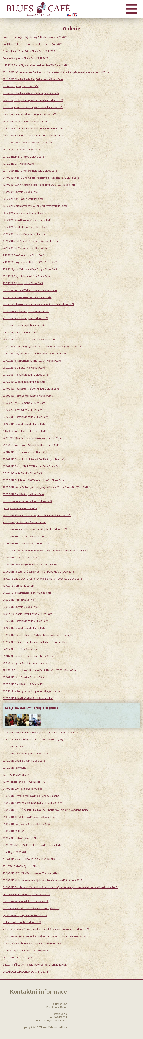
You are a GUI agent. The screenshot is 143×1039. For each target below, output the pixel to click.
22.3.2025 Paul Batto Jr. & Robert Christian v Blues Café (33, 128)
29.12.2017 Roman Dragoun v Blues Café (25, 621)
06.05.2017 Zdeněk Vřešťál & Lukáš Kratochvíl (28, 698)
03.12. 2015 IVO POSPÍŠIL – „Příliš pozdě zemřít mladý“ (32, 845)
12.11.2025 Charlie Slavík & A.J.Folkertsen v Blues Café (33, 79)
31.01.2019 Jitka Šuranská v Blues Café (24, 522)
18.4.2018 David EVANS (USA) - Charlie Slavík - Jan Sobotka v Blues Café (42, 578)
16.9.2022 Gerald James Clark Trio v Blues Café (29, 339)
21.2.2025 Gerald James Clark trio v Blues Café (28, 142)
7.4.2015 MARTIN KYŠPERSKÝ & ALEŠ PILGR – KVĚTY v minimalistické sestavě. (45, 936)
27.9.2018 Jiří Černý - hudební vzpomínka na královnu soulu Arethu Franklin (45, 550)
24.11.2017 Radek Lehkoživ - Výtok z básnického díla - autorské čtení (41, 635)
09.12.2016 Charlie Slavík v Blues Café (24, 760)
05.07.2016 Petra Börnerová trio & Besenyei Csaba (31, 795)
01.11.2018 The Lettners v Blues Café (23, 536)
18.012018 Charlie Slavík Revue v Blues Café (27, 613)
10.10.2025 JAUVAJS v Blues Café (20, 86)
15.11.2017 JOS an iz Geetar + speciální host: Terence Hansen (37, 642)
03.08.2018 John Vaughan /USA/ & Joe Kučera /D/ (30, 564)
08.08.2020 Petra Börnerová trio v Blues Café (28, 395)
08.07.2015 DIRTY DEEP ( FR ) (18, 957)
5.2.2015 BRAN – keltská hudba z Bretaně (25, 901)
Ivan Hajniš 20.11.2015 (15, 852)
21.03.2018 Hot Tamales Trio (18, 599)
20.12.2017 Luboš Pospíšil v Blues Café (24, 628)
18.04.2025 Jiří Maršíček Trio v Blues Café (25, 121)
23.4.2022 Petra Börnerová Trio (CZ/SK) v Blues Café (32, 360)
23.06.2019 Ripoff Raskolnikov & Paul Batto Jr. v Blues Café (35, 459)
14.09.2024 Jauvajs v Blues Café (20, 191)
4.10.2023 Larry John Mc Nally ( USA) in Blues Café (30, 262)
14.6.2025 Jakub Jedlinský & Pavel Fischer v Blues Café (33, 100)
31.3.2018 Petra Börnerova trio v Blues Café (27, 592)
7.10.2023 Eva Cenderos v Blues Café (23, 255)
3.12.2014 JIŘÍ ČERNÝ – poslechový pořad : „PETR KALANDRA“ (36, 964)
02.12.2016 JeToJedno (14, 767)
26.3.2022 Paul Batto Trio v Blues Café (24, 367)
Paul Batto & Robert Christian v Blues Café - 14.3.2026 (32, 44)
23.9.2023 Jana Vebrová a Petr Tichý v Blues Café (30, 269)
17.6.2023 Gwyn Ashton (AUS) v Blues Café (26, 276)
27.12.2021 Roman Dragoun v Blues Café (25, 374)
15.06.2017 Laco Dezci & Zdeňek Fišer (23, 677)
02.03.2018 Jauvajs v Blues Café (20, 606)
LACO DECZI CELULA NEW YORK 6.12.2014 (25, 971)
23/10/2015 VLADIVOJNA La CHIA (20, 866)
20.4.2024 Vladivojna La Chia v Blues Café (26, 213)
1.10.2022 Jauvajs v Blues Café (19, 332)
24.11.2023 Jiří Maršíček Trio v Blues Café (25, 248)
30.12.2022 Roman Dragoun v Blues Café (25, 318)
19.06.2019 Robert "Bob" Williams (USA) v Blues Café (32, 466)
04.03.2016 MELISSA (13, 831)
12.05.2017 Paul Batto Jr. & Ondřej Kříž (23, 684)
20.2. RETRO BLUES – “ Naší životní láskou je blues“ (31, 908)
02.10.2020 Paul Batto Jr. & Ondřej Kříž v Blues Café (31, 388)
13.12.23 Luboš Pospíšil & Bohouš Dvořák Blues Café (32, 241)
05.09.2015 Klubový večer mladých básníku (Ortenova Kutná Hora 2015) (42, 880)
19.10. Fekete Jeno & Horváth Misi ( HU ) (24, 781)
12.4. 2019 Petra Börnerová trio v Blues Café (27, 501)
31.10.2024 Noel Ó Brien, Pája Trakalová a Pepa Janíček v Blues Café (41, 177)
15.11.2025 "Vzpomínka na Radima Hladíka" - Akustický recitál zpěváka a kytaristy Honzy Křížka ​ (56, 72)
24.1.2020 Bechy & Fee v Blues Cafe (22, 409)
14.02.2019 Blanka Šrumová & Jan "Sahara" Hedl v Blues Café (37, 515)
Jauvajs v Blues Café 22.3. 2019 (20, 508)
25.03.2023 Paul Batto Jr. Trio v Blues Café (26, 311)
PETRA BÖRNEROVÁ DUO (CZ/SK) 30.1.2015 (26, 894)
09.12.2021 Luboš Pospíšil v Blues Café (24, 381)
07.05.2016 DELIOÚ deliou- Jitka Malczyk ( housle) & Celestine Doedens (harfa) (46, 810)
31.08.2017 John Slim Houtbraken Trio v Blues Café (31, 656)
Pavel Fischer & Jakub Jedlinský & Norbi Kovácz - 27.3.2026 (35, 37)
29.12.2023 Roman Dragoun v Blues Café (25, 234)
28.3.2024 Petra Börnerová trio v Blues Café (27, 220)
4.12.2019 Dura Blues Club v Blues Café (24, 431)
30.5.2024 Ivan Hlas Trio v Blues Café (23, 198)
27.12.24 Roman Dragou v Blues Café (23, 156)
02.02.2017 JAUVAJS (13, 746)
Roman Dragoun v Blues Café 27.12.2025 (25, 58)
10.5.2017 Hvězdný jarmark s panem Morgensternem (32, 691)
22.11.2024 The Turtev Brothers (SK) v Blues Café (30, 170)
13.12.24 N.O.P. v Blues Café (18, 163)
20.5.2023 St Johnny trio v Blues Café (23, 283)
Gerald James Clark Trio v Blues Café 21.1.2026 (29, 51)
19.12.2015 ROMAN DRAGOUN (19, 838)
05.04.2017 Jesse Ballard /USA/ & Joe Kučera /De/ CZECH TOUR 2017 (40, 732)
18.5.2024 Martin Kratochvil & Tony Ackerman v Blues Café (35, 206)
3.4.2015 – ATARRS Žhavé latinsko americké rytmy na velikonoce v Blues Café (46, 929)
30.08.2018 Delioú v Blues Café (20, 557)
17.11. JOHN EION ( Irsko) (16, 774)
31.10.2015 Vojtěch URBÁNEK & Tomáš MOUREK (29, 859)
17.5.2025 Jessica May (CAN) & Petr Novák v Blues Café (33, 107)
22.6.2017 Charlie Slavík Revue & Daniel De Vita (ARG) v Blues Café (40, 670)
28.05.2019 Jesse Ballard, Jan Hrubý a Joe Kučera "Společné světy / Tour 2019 (45, 487)
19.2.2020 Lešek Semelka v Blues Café (24, 402)
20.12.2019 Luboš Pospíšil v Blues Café (24, 424)
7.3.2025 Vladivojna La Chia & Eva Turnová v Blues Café (34, 135)
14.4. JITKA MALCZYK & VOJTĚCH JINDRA (31, 708)
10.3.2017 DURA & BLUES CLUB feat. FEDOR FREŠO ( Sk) (33, 739)
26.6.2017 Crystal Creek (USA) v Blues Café (26, 663)
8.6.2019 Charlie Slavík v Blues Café (22, 473)
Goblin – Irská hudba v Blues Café (22, 922)
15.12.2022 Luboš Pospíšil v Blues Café (24, 325)
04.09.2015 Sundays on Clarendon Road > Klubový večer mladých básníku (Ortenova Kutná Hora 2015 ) (60, 887)
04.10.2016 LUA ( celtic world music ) (22, 788)
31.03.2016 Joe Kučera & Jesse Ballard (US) (26, 824)
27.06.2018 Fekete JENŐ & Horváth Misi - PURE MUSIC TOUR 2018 (38, 571)
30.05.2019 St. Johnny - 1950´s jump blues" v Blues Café (33, 480)
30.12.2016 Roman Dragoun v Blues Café (25, 753)
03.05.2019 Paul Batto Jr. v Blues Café (23, 494)
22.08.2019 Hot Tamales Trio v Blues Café (26, 452)
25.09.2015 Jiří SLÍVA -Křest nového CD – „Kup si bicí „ (32, 873)
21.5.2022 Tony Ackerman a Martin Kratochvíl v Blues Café (35, 353)
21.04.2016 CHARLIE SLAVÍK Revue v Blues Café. (29, 817)
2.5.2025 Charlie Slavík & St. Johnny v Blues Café (29, 114)
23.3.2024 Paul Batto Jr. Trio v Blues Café (25, 227)
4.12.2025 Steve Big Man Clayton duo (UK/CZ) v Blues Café (35, 65)
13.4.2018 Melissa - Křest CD (18, 585)
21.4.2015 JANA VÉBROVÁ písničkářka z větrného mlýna (33, 943)
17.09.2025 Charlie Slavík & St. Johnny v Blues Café (31, 93)
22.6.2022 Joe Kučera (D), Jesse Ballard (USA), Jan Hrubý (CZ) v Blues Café (43, 346)
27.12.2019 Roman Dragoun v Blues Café (25, 417)
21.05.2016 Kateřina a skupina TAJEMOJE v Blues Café (32, 802)
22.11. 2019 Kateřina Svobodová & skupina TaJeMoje (32, 438)
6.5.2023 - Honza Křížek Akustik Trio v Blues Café (30, 290)
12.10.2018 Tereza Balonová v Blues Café (26, 543)
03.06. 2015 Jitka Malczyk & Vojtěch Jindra (25, 950)
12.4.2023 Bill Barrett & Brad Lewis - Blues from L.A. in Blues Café (38, 304)
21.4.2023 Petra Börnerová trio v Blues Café (27, 297)
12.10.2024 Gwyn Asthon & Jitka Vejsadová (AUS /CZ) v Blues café (39, 184)
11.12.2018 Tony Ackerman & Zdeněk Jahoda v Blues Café (35, 529)
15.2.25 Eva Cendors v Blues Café (21, 149)
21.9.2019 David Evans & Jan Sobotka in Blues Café (31, 445)
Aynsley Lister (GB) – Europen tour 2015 (25, 915)
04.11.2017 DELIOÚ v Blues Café (20, 649)
